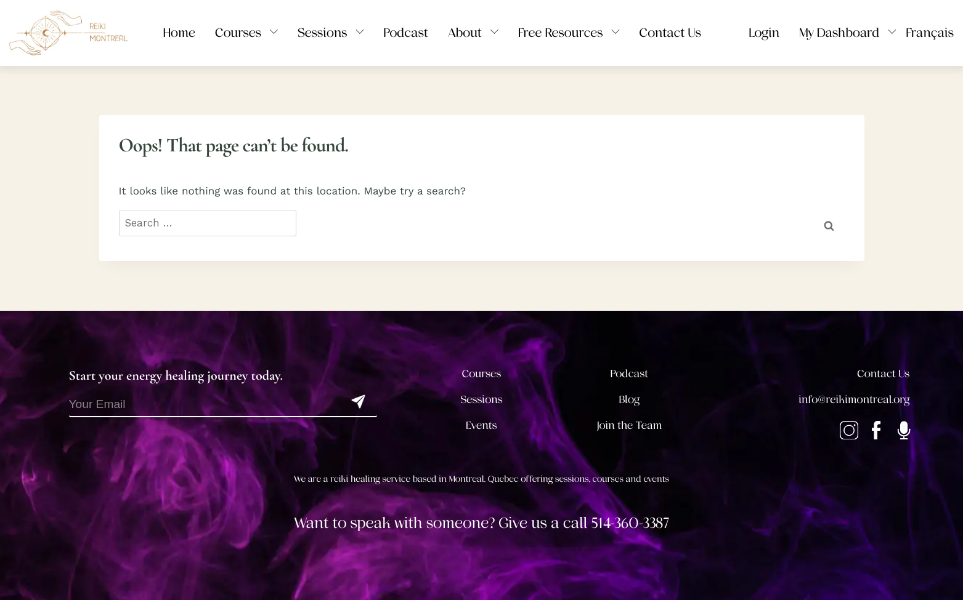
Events (481, 426)
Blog (629, 400)
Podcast (629, 374)
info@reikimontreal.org (853, 400)
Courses (482, 374)
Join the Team (629, 426)
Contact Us (883, 374)
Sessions (481, 400)
